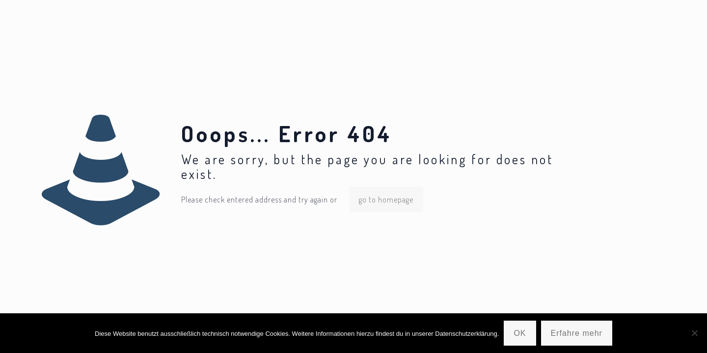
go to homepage (386, 199)
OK (520, 333)
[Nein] (695, 333)
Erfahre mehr (576, 333)
